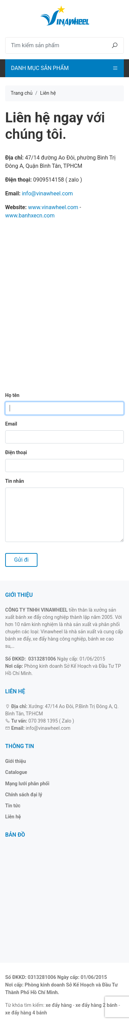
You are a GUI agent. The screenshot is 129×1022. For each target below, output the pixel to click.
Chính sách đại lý (23, 794)
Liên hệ (13, 816)
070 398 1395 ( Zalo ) (51, 721)
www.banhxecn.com (30, 215)
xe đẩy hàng (59, 1005)
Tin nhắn (14, 481)
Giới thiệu (15, 761)
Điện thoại (16, 452)
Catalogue (16, 772)
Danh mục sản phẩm (40, 68)
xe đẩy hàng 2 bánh (97, 1005)
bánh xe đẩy (18, 639)
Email (11, 424)
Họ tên (12, 395)
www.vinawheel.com (53, 207)
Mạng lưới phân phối (27, 783)
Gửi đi (21, 559)
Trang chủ (21, 93)
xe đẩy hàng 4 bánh (26, 1012)
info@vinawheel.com (47, 193)
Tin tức (12, 805)
